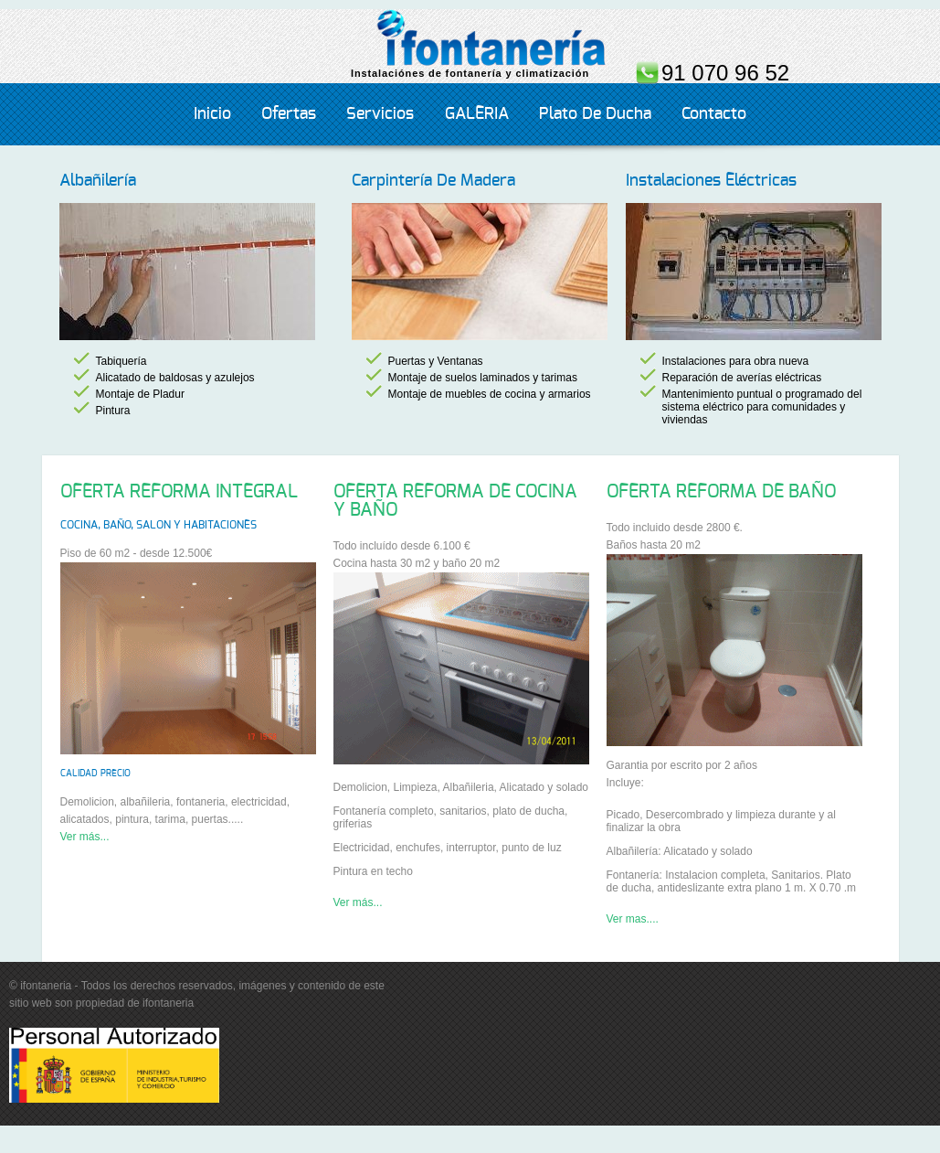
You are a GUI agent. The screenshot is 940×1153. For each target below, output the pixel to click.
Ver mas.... (633, 919)
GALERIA (477, 114)
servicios (380, 114)
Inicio (212, 114)
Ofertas (288, 114)
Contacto (713, 114)
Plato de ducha (595, 114)
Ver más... (85, 836)
